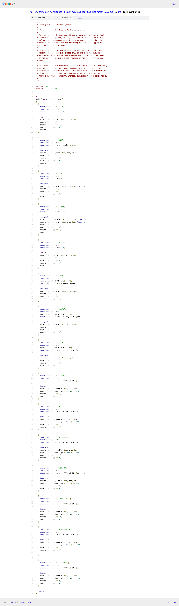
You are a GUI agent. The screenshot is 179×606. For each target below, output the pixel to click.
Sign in (174, 4)
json (175, 602)
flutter (33, 11)
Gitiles (14, 602)
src (119, 11)
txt (168, 602)
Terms (28, 602)
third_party (45, 11)
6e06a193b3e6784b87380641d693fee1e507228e (88, 11)
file (80, 18)
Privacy (21, 602)
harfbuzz (57, 11)
